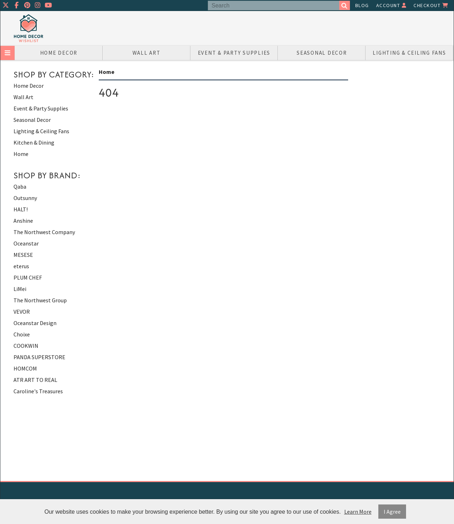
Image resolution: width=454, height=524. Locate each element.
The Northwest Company (44, 232)
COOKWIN (25, 345)
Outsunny (25, 197)
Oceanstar (26, 243)
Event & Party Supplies (234, 52)
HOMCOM (25, 368)
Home (20, 153)
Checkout (431, 5)
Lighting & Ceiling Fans (409, 52)
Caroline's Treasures (38, 391)
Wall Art (147, 52)
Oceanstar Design (34, 322)
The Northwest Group (40, 300)
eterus (21, 266)
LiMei (19, 288)
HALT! (20, 209)
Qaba (19, 186)
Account (391, 5)
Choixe (21, 334)
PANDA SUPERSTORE (39, 357)
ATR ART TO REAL (35, 379)
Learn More (358, 511)
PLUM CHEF (27, 277)
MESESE (23, 254)
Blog (362, 5)
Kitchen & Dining (33, 142)
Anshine (23, 220)
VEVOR (21, 311)
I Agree (392, 511)
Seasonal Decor (322, 52)
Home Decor (59, 52)
